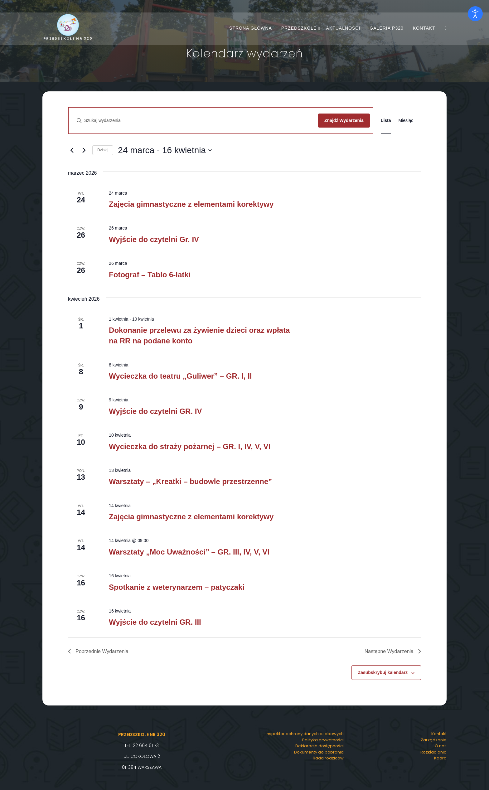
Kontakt (424, 28)
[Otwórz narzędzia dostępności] (475, 13)
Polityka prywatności (323, 740)
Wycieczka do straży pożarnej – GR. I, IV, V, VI (189, 446)
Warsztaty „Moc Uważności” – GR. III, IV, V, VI (189, 552)
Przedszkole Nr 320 (141, 734)
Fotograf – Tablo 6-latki (150, 274)
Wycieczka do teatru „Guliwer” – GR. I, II (180, 376)
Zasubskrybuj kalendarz (383, 672)
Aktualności (343, 28)
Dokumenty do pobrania (319, 752)
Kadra (440, 758)
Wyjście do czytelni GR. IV (155, 411)
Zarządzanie (434, 740)
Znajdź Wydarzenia (344, 120)
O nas (441, 746)
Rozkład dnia (433, 752)
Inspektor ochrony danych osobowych (305, 734)
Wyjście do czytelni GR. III (155, 622)
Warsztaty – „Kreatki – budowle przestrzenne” (190, 481)
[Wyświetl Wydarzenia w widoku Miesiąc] (406, 120)
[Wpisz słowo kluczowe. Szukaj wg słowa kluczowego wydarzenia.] (195, 120)
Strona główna (250, 28)
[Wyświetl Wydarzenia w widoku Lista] (386, 120)
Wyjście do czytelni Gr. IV (154, 239)
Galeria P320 (387, 28)
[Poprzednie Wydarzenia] (71, 150)
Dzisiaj (102, 150)
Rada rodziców (328, 758)
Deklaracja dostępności (319, 746)
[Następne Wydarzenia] (84, 150)
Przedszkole (299, 28)
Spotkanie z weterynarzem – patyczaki (176, 587)
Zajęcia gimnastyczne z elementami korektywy (191, 204)
